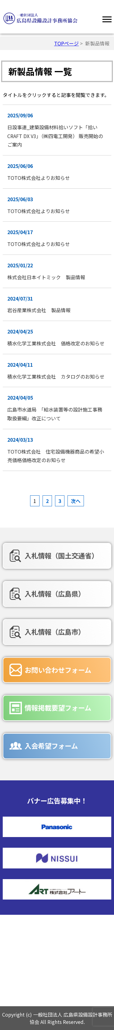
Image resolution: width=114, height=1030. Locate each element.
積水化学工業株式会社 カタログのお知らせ (56, 376)
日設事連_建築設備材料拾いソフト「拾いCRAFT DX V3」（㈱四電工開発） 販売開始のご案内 (55, 135)
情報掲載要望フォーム (58, 707)
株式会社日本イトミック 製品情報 (46, 277)
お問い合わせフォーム (58, 670)
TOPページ (66, 43)
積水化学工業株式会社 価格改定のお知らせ (56, 343)
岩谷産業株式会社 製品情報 (39, 310)
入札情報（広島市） (55, 631)
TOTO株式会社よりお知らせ (41, 177)
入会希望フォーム (51, 745)
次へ (76, 500)
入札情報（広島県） (55, 593)
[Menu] (107, 18)
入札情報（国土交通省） (61, 555)
